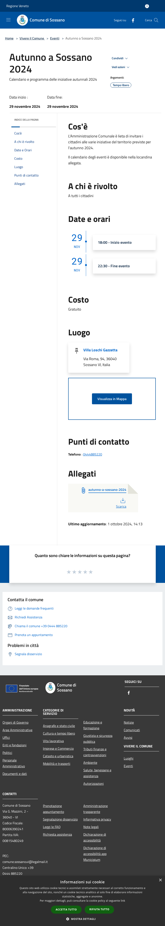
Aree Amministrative (17, 729)
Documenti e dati (15, 773)
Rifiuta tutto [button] (99, 909)
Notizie (129, 722)
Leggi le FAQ (52, 826)
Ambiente (90, 762)
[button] (82, 919)
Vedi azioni (121, 67)
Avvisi (128, 737)
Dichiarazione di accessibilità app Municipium (94, 853)
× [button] (160, 880)
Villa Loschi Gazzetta (100, 350)
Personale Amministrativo (14, 763)
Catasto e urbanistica (58, 756)
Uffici (6, 737)
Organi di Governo (15, 722)
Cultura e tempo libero (59, 733)
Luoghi (128, 758)
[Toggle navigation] (8, 19)
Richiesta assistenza (57, 834)
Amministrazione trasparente (95, 808)
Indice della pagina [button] (26, 120)
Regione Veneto (17, 5)
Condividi (120, 58)
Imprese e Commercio (58, 748)
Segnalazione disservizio (60, 819)
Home (9, 38)
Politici (7, 752)
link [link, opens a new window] (123, 900)
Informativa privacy (97, 819)
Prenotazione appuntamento (53, 808)
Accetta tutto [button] (66, 909)
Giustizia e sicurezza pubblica (97, 738)
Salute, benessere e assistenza (97, 773)
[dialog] (82, 901)
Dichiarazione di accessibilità (94, 837)
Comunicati (132, 729)
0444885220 (92, 454)
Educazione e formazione (92, 725)
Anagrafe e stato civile (59, 725)
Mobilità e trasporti (56, 763)
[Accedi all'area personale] (147, 6)
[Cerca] (156, 20)
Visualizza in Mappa (111, 398)
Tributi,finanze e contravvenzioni (94, 752)
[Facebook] (131, 20)
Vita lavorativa (53, 740)
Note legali (91, 826)
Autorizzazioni (93, 783)
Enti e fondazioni (15, 745)
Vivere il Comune (32, 38)
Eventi (54, 38)
